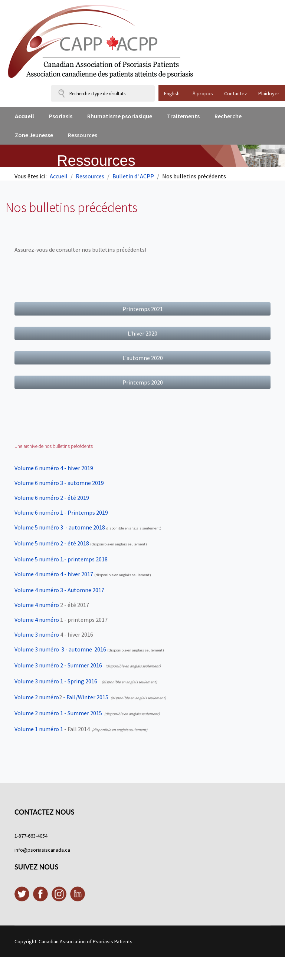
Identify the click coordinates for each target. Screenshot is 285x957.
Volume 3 (36, 665)
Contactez (235, 93)
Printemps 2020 (142, 382)
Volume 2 (36, 697)
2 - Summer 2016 (80, 665)
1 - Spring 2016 (78, 681)
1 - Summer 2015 (80, 713)
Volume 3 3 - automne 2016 (60, 649)
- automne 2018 (59, 527)
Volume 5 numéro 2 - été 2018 (51, 543)
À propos (203, 93)
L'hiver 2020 (142, 333)
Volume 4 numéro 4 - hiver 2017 (53, 574)
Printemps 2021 (142, 309)
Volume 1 (36, 729)
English (172, 93)
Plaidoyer (268, 93)
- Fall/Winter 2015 (85, 697)
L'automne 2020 (142, 358)
